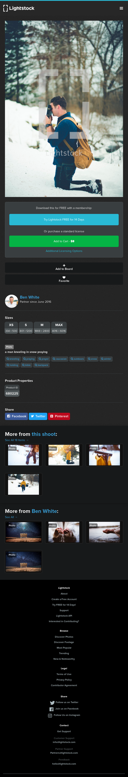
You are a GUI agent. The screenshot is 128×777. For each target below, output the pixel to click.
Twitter (38, 416)
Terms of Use (64, 674)
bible (26, 365)
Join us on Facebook (66, 709)
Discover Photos (64, 637)
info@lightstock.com (64, 742)
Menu (121, 8)
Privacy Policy (64, 680)
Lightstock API (64, 616)
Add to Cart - (64, 241)
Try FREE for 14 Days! (64, 605)
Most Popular (64, 648)
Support (64, 610)
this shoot (44, 434)
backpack (41, 365)
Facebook (16, 416)
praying (29, 359)
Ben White (29, 297)
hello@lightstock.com (64, 764)
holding (12, 365)
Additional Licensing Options (64, 251)
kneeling (13, 359)
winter (106, 359)
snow (92, 359)
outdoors (77, 359)
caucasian (60, 359)
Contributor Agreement (64, 685)
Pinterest (59, 416)
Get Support (64, 731)
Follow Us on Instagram (67, 715)
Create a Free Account (64, 599)
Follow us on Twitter (67, 702)
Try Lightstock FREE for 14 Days (64, 219)
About (64, 594)
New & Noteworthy (64, 659)
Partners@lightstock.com (64, 753)
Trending (64, 653)
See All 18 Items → (17, 440)
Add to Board (64, 267)
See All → (11, 517)
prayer (44, 359)
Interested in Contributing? (64, 621)
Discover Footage (64, 642)
